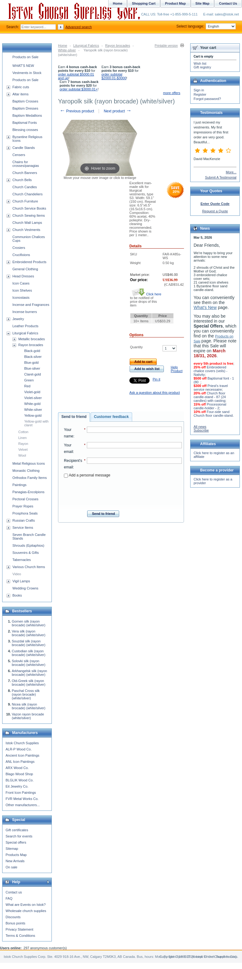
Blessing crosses (25, 130)
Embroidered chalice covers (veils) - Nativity (210, 370)
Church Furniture (25, 201)
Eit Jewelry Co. (17, 786)
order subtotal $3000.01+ (79, 89)
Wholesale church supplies (26, 911)
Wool (22, 455)
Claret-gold (32, 374)
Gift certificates (17, 830)
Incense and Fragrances (30, 304)
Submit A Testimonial (220, 177)
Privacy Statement (19, 929)
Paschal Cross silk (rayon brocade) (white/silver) (26, 694)
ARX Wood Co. (17, 768)
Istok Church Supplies (22, 743)
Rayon (23, 443)
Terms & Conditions (20, 935)
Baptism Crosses (25, 101)
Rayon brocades (117, 45)
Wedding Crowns (25, 588)
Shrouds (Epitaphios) (28, 545)
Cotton (23, 432)
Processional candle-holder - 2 (210, 406)
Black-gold (32, 351)
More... (231, 172)
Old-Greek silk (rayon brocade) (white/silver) (28, 682)
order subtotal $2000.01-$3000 (113, 76)
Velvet (23, 449)
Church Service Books (29, 208)
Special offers (16, 842)
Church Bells (22, 180)
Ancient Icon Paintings (22, 755)
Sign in (199, 90)
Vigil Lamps (21, 581)
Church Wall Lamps (27, 222)
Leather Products (25, 326)
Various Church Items (28, 567)
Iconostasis (20, 297)
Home (62, 45)
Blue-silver (32, 368)
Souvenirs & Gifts (25, 552)
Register (200, 94)
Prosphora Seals (25, 513)
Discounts (13, 917)
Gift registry (202, 67)
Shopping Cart (143, 3)
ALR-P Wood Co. (19, 749)
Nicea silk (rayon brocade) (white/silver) (28, 706)
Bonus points (15, 923)
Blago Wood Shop (19, 774)
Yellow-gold (33, 415)
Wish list (200, 63)
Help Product (176, 369)
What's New (205, 307)
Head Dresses (23, 276)
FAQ (9, 898)
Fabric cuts (20, 87)
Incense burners (24, 312)
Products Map (16, 855)
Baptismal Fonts (24, 122)
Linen (22, 438)
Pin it (156, 379)
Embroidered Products (29, 262)
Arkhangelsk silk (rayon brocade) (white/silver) (29, 672)
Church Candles (24, 187)
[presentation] (123, 492)
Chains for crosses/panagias (25, 163)
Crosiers (18, 248)
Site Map (202, 3)
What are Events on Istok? (26, 904)
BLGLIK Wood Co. (20, 780)
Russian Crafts (23, 520)
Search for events (19, 836)
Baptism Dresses (25, 108)
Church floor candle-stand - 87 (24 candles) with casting (210, 396)
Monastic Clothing (25, 470)
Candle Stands (23, 148)
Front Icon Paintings (21, 792)
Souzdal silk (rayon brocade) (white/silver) (28, 643)
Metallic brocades (31, 339)
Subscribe (201, 430)
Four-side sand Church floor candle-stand (213, 413)
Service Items (22, 527)
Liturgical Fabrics (86, 45)
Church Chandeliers (27, 194)
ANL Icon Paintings (20, 761)
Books (17, 595)
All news (200, 426)
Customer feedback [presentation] (111, 417)
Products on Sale (25, 57)
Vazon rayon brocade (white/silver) (28, 716)
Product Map (175, 3)
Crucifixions (21, 255)
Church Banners (24, 173)
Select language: (206, 26)
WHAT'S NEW (23, 65)
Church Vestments (26, 230)
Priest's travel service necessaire (211, 387)
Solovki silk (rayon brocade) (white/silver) (28, 663)
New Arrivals (15, 861)
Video (16, 574)
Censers (18, 155)
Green (29, 380)
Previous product (77, 111)
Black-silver (33, 356)
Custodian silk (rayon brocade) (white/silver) (28, 653)
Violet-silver (33, 398)
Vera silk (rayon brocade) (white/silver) (28, 633)
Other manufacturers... (23, 805)
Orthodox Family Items (29, 478)
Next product (117, 111)
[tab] (74, 417)
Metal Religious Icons (28, 463)
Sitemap (12, 848)
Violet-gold (32, 392)
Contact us (14, 892)
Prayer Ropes (22, 506)
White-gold (32, 404)
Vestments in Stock (27, 73)
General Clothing (25, 269)
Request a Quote (215, 211)
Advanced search (78, 27)
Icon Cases (20, 283)
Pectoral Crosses (25, 499)
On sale (11, 867)
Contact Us (228, 3)
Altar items (20, 94)
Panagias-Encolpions (28, 492)
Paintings (19, 485)
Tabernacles (21, 560)
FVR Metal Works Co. (22, 799)
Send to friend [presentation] (74, 417)
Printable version (166, 45)
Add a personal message (87, 475)
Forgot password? (207, 99)
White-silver (67, 50)
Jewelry (18, 319)
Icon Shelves (22, 290)
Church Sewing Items (28, 215)
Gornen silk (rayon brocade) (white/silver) (28, 623)
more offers (171, 93)
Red (27, 386)
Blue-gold (31, 362)
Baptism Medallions (27, 115)
